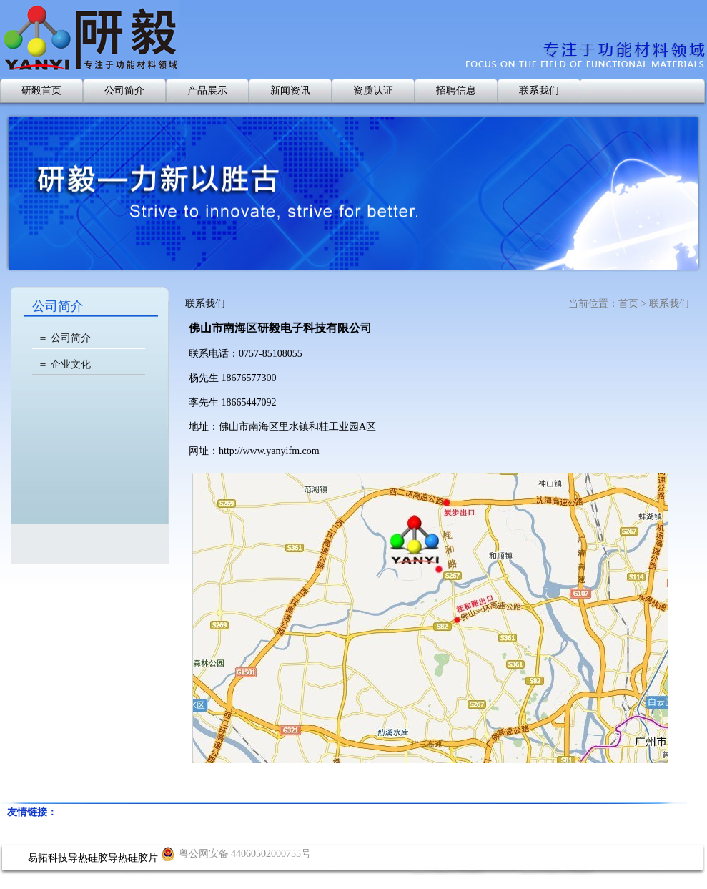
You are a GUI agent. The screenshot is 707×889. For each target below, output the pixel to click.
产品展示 (207, 90)
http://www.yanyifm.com (269, 451)
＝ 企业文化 (64, 364)
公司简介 (124, 90)
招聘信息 (456, 90)
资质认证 (373, 90)
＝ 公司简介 (64, 338)
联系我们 (539, 90)
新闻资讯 (290, 90)
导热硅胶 (88, 858)
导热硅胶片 (133, 858)
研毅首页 (41, 90)
